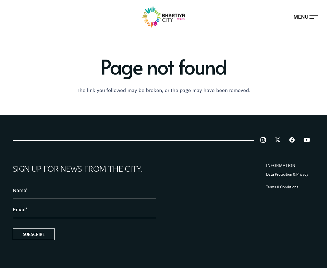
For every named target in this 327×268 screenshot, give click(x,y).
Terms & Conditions (282, 187)
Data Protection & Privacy (287, 174)
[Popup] (305, 17)
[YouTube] (306, 140)
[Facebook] (292, 140)
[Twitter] (277, 140)
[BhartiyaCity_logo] (163, 17)
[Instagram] (263, 140)
